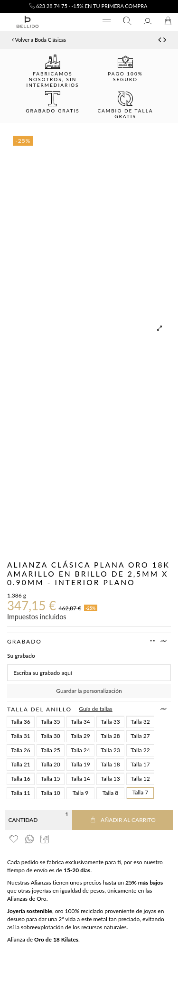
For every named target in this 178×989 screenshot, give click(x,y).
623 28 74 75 (48, 6)
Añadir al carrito (122, 819)
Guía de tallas (95, 708)
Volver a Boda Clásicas (39, 40)
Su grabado (21, 655)
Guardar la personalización (89, 690)
